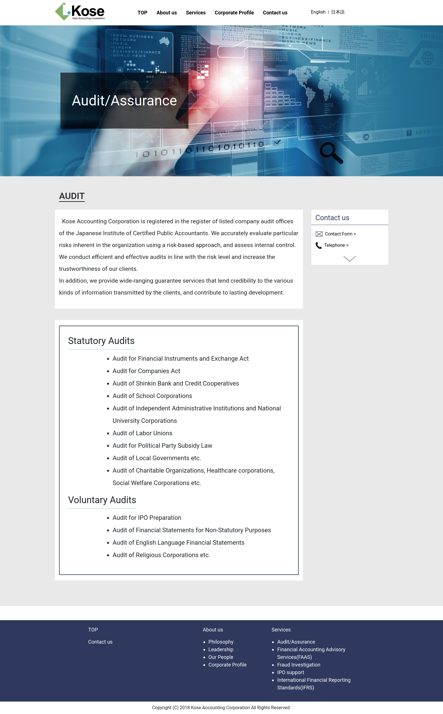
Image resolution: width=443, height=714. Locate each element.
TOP (142, 13)
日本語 (338, 12)
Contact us (275, 13)
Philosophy (221, 642)
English (318, 12)
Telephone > (332, 245)
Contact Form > (336, 234)
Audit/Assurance (296, 642)
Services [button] (196, 13)
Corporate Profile (234, 13)
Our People (221, 657)
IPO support (290, 672)
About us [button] (167, 13)
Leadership (221, 649)
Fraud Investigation (298, 665)
